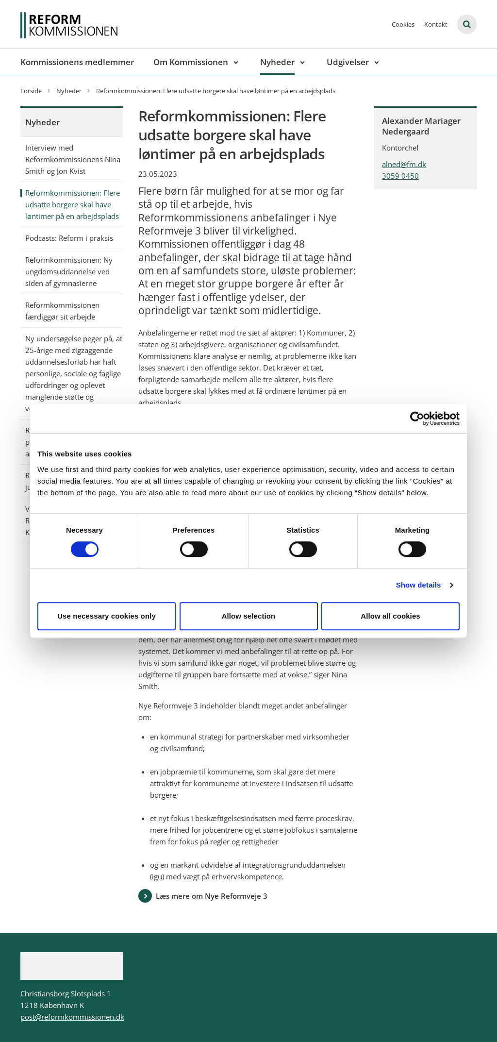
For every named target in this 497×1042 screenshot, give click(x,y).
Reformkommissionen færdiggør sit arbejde (62, 310)
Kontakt (435, 24)
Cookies (403, 24)
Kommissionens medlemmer (77, 61)
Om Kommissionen (190, 61)
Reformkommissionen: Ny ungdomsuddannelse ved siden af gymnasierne (69, 271)
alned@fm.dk (404, 164)
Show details (418, 585)
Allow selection (249, 616)
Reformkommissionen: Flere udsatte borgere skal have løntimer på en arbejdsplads (72, 204)
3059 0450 (400, 176)
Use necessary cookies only (106, 616)
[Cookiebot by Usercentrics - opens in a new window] (417, 418)
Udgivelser (348, 61)
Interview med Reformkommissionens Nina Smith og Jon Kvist (72, 159)
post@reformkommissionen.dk (72, 1017)
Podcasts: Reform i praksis (69, 238)
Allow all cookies (390, 616)
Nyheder (277, 61)
